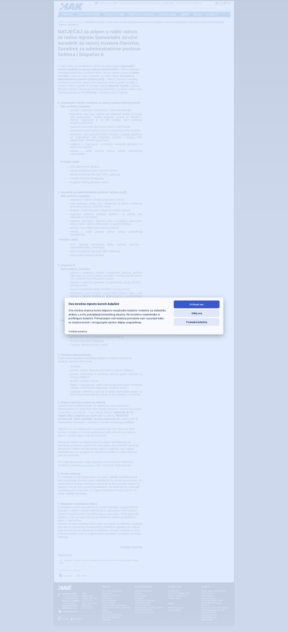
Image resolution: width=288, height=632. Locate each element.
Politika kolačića (78, 331)
